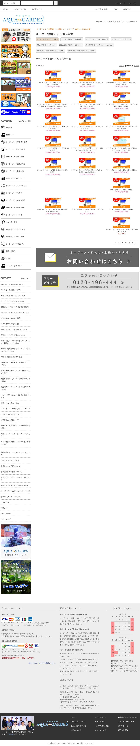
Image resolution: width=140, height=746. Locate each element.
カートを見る (100, 722)
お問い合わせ (126, 9)
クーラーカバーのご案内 (10, 460)
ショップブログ (100, 730)
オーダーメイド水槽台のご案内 (12, 301)
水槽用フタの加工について (10, 497)
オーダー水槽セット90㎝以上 (72, 39)
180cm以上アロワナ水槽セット (70, 45)
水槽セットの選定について (10, 466)
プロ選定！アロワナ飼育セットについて (15, 409)
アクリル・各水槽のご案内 (10, 290)
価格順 (136, 66)
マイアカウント (100, 717)
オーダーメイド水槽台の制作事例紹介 (15, 485)
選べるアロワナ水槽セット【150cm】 (50, 51)
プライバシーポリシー (126, 722)
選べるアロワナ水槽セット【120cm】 (99, 45)
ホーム (5, 9)
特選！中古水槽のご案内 (10, 403)
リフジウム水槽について (10, 420)
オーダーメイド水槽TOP (45, 29)
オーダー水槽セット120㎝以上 (97, 39)
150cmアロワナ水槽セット (46, 45)
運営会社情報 (123, 730)
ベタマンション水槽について (11, 414)
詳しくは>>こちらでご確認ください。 (43, 663)
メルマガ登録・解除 (99, 9)
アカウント (117, 3)
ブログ (113, 9)
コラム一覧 (5, 502)
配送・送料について (78, 726)
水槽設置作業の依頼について (11, 472)
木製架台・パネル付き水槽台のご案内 (15, 307)
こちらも (10, 734)
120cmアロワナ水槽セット (121, 39)
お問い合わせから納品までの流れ (13, 284)
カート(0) (131, 3)
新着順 (121, 66)
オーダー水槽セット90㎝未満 (79, 29)
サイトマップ (6, 519)
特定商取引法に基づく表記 (128, 717)
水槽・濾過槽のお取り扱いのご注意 (14, 329)
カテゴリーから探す (18, 9)
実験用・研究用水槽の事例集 (11, 357)
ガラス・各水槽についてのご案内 (13, 296)
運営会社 (4, 508)
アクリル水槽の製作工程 (10, 324)
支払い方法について (78, 722)
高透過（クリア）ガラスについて (13, 335)
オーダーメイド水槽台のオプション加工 (15, 491)
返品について (76, 730)
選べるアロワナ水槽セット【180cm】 (81, 51)
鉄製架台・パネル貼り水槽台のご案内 (15, 312)
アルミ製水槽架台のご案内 (10, 318)
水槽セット (62, 29)
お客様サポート (36, 9)
